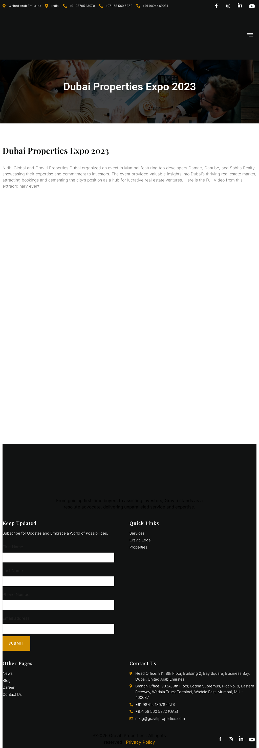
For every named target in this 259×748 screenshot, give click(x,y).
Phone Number (17, 594)
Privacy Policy (140, 742)
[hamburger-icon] (250, 35)
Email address (16, 618)
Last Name (13, 570)
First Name (13, 546)
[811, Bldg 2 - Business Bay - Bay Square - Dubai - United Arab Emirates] (129, 368)
